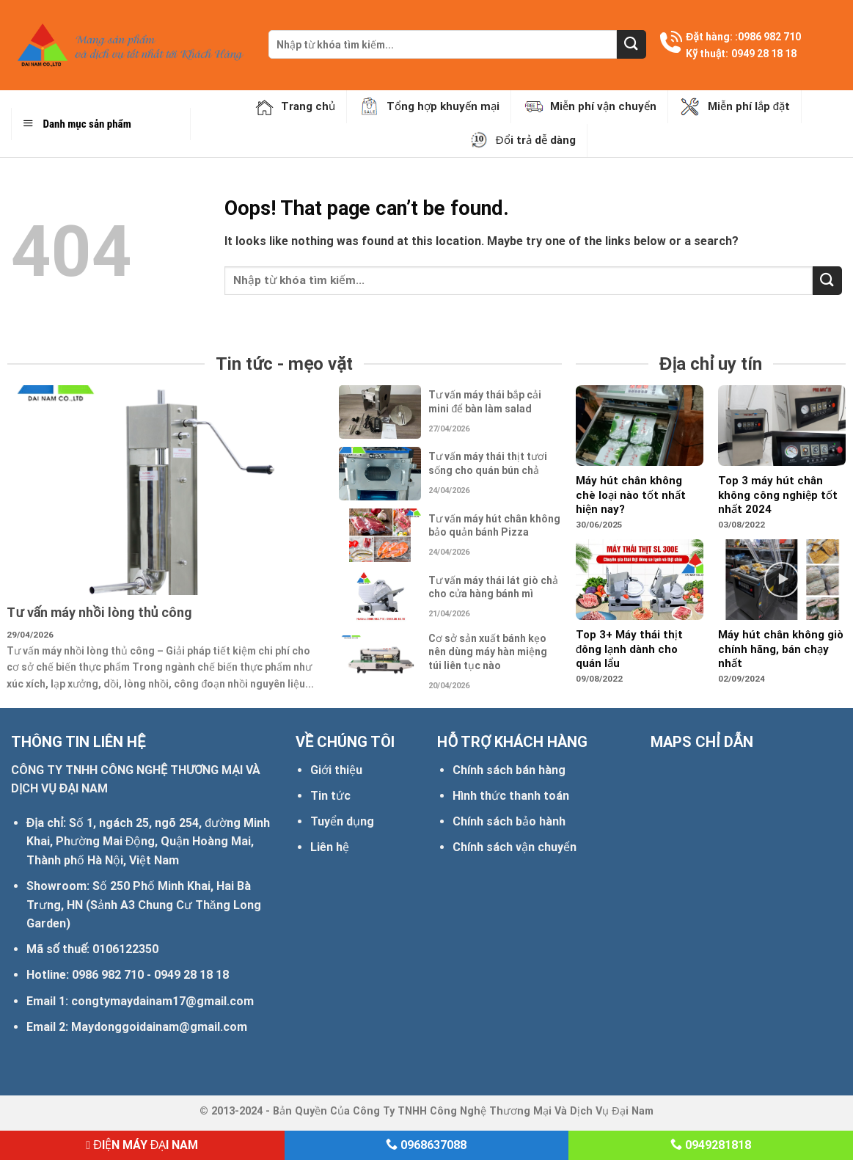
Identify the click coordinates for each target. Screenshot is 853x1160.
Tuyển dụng (342, 821)
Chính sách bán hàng (509, 770)
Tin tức (330, 796)
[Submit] (631, 44)
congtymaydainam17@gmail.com (162, 1001)
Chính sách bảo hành (509, 821)
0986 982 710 (769, 37)
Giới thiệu (336, 770)
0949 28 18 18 (764, 53)
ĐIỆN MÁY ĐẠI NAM (142, 1145)
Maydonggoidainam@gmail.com (159, 1027)
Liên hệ (329, 847)
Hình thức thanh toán (511, 796)
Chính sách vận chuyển (514, 847)
